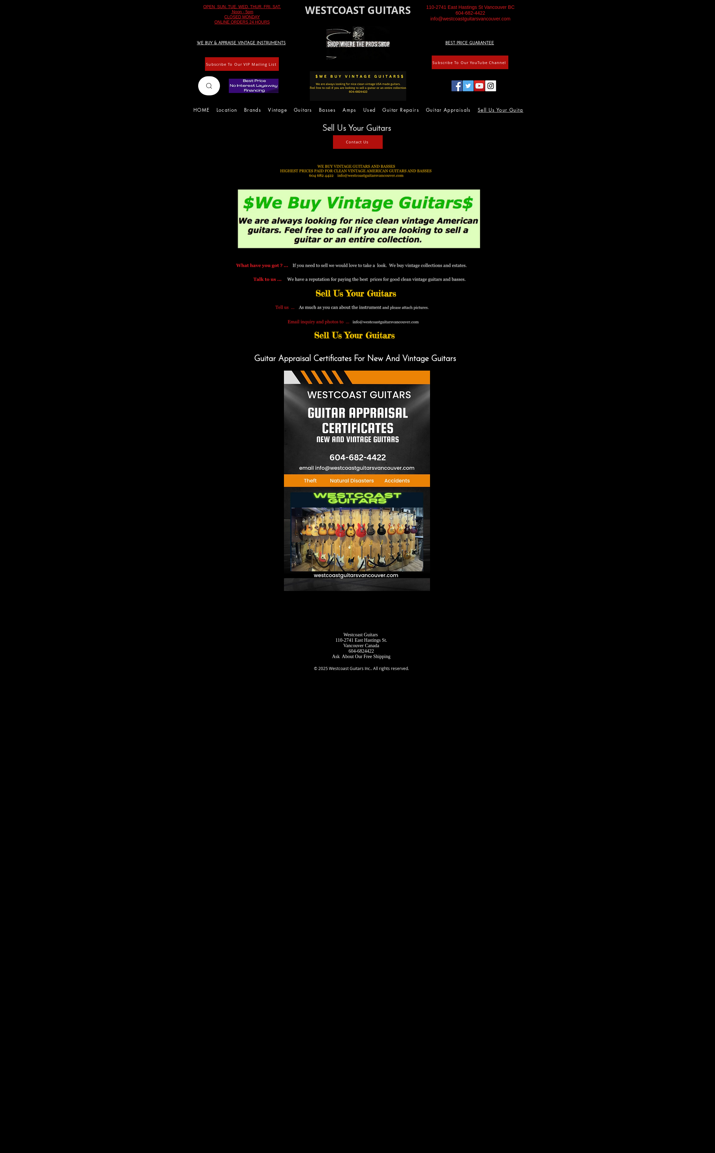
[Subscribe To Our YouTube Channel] (470, 62)
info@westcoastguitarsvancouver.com (470, 18)
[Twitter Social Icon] (468, 85)
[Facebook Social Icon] (456, 85)
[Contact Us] (358, 142)
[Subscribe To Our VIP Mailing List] (242, 64)
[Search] (209, 85)
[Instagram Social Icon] (490, 85)
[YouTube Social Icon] (479, 85)
